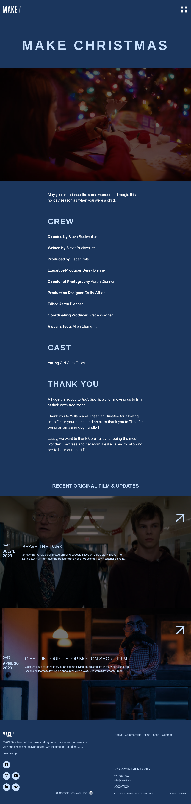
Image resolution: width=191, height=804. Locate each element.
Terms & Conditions (178, 793)
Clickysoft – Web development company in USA (91, 793)
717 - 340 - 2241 (121, 776)
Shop (156, 735)
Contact (167, 735)
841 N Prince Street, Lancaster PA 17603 (133, 793)
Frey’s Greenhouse (94, 399)
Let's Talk (10, 753)
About (118, 735)
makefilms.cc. (74, 746)
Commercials (133, 735)
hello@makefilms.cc (124, 780)
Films (147, 735)
